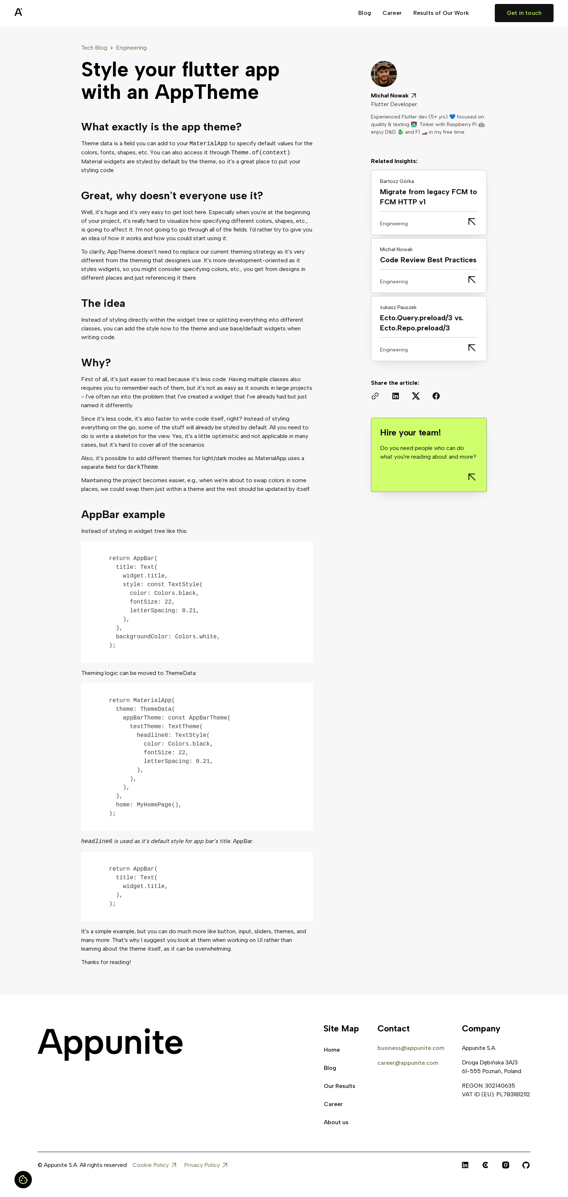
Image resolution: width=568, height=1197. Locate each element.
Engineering (131, 47)
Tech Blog (94, 47)
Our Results (339, 1086)
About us (336, 1122)
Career (392, 12)
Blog (364, 12)
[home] (36, 13)
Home (332, 1049)
